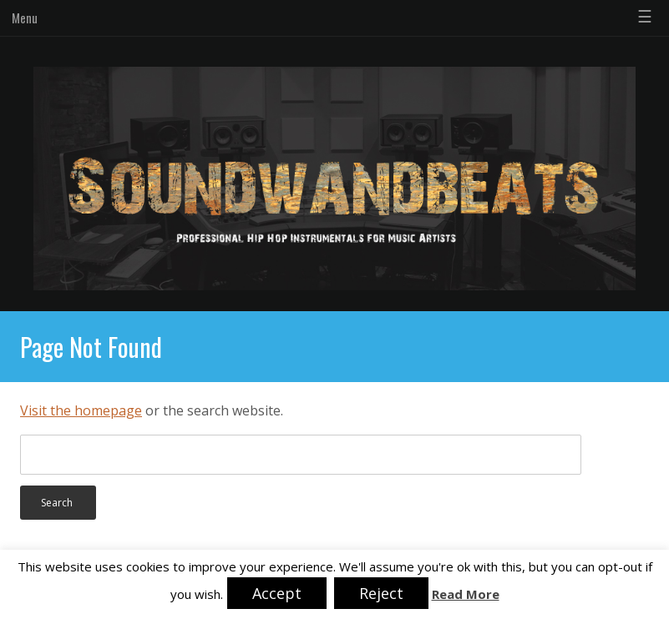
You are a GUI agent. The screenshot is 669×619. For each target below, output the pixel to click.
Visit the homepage (81, 410)
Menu (25, 17)
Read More (465, 594)
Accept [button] (277, 593)
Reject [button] (381, 593)
